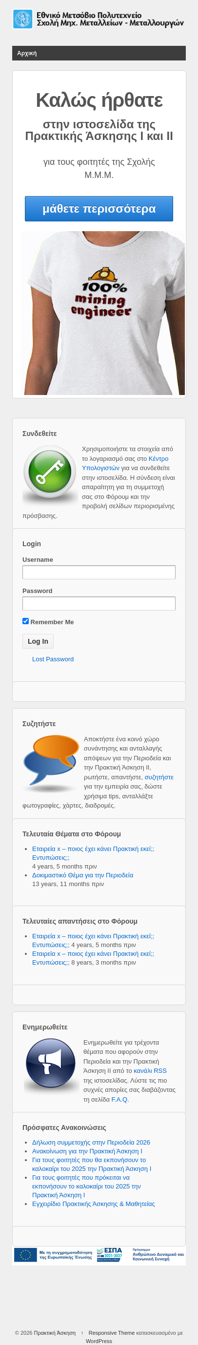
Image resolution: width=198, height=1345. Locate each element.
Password (37, 590)
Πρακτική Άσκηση (54, 1333)
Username (37, 559)
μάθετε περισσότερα (99, 208)
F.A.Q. (120, 1099)
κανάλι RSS (150, 1070)
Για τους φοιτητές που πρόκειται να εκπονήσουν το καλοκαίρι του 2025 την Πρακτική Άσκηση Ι (86, 1186)
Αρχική (27, 53)
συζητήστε (159, 777)
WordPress (99, 1341)
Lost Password (53, 659)
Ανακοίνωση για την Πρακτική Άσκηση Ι (87, 1151)
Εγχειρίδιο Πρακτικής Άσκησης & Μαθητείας (93, 1203)
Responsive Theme (112, 1333)
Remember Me (48, 622)
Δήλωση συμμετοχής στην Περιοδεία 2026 (91, 1142)
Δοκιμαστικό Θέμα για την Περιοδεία (82, 875)
